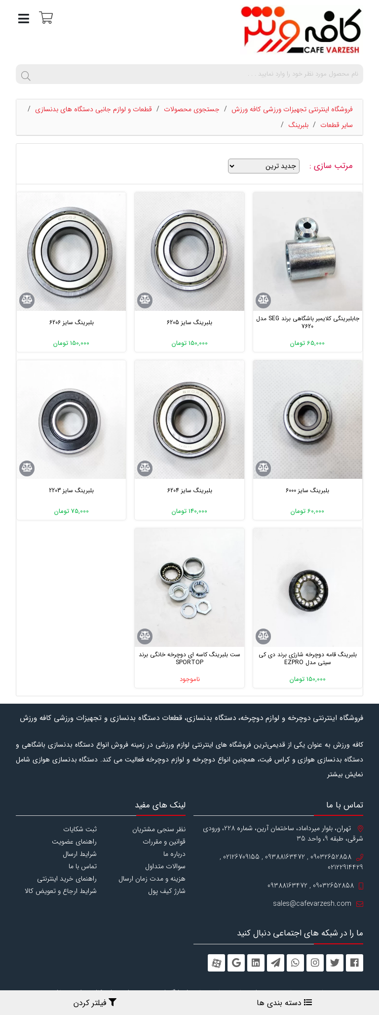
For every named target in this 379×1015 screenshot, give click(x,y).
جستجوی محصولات (192, 109)
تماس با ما (83, 866)
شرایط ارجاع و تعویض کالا (61, 891)
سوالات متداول (165, 866)
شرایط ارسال (80, 853)
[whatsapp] (295, 963)
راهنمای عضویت (74, 841)
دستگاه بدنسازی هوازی (65, 759)
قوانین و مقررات (164, 841)
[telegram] (275, 963)
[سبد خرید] (45, 17)
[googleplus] (236, 963)
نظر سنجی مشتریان (159, 829)
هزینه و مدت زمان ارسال (152, 878)
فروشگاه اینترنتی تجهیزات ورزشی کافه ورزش (292, 109)
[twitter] (334, 963)
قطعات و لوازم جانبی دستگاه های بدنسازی (93, 109)
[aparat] (216, 963)
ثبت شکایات (80, 829)
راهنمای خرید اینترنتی (67, 878)
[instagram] (315, 963)
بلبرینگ (298, 125)
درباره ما (174, 853)
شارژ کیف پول (167, 891)
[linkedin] (256, 963)
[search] (26, 74)
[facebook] (354, 963)
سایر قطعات (336, 125)
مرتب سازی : (332, 166)
